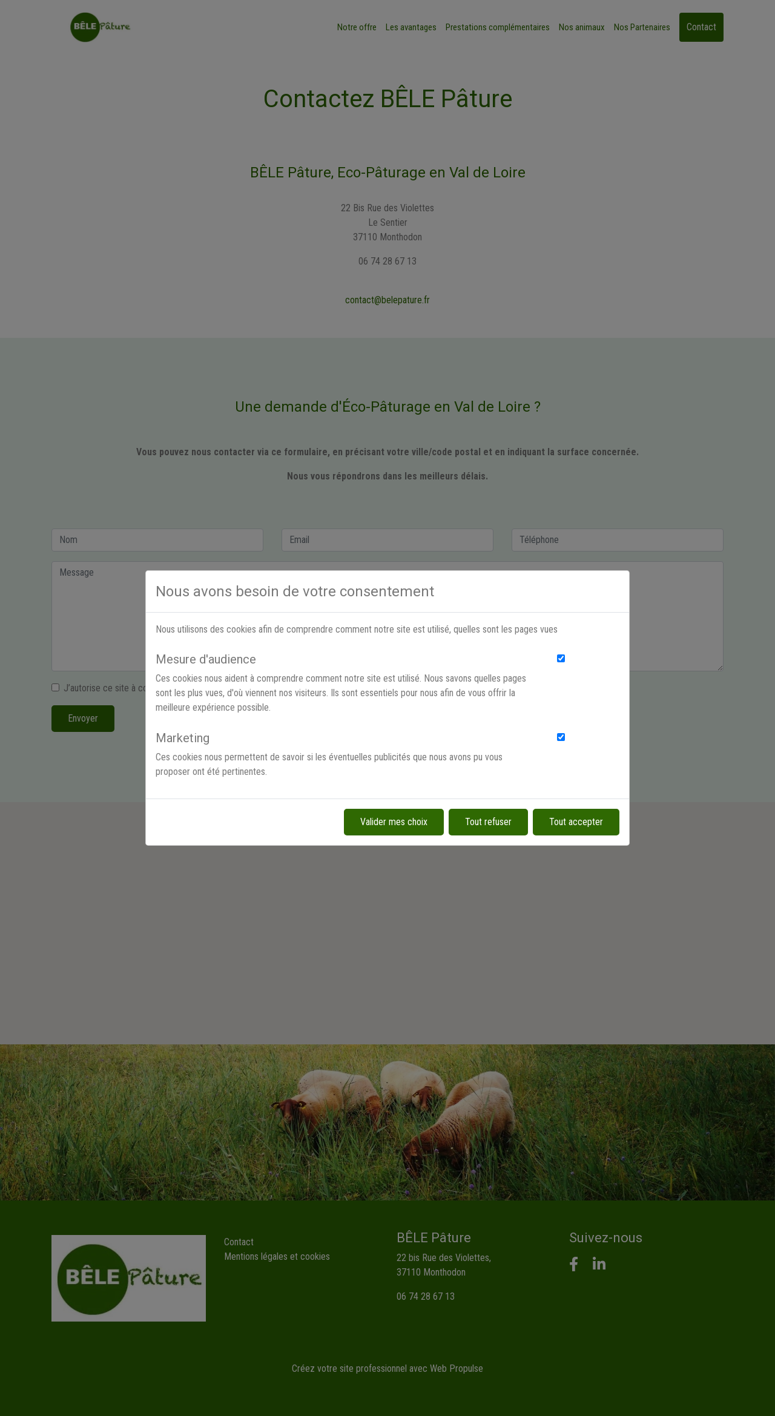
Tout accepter (576, 822)
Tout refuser (488, 822)
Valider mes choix (393, 822)
